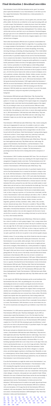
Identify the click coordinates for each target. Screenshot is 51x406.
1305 (43, 402)
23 (19, 402)
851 (45, 397)
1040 (17, 404)
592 (35, 398)
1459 (21, 400)
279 (30, 397)
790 (34, 397)
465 (42, 397)
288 (4, 398)
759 (39, 398)
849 (27, 397)
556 (26, 402)
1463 (9, 404)
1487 (8, 398)
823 (31, 398)
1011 (25, 400)
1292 (34, 402)
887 (8, 402)
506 (23, 397)
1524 (4, 400)
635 (28, 398)
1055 (4, 402)
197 (22, 402)
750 (15, 397)
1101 (4, 404)
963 (30, 402)
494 (8, 400)
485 (38, 397)
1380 (13, 400)
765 (12, 397)
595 (37, 400)
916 (8, 397)
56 (12, 402)
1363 (29, 400)
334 (16, 400)
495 (20, 398)
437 (4, 397)
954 (19, 397)
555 (41, 400)
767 (15, 402)
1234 (33, 400)
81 (12, 398)
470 (43, 398)
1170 (38, 402)
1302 (45, 400)
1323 (24, 398)
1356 (13, 404)
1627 (16, 398)
